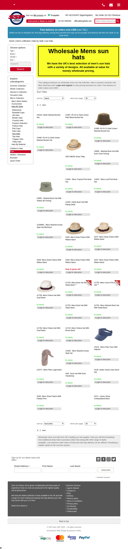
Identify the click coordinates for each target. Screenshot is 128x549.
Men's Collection (23, 41)
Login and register (64, 85)
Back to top (64, 521)
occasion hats (16, 95)
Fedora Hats (17, 126)
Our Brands (71, 506)
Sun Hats (49, 41)
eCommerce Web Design (56, 531)
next (44, 105)
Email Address (22, 466)
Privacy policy (72, 504)
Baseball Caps (18, 112)
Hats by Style (38, 41)
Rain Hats (16, 131)
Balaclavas (16, 110)
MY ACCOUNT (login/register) (79, 15)
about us (24, 506)
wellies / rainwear (18, 155)
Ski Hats (15, 115)
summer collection (18, 86)
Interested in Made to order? (41, 21)
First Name (47, 466)
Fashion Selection (19, 123)
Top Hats (16, 136)
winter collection (17, 89)
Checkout (116, 15)
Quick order (15, 161)
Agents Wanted (73, 488)
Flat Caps (16, 128)
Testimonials (72, 511)
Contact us (71, 491)
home (11, 41)
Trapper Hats (17, 139)
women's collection (18, 92)
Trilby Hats (16, 142)
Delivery (70, 496)
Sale (12, 151)
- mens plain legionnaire (49, 370)
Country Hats (17, 120)
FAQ (69, 493)
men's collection (17, 98)
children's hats (16, 148)
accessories (17, 104)
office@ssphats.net (82, 21)
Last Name (75, 466)
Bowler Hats (17, 118)
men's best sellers (19, 101)
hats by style (17, 106)
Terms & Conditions (74, 501)
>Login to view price (45, 127)
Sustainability (72, 509)
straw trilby (75, 157)
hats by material (18, 144)
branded (13, 158)
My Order (99, 15)
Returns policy (72, 498)
